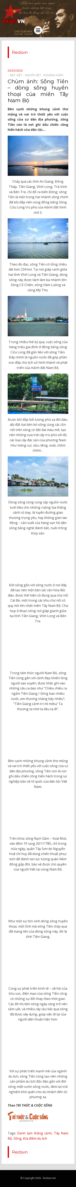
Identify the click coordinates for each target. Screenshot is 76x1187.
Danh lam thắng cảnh (34, 1133)
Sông (17, 1138)
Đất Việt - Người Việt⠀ (26, 75)
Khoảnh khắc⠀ (54, 75)
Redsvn (20, 52)
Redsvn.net (49, 1178)
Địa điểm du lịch (35, 1138)
